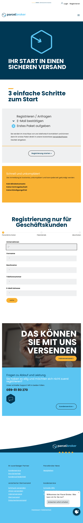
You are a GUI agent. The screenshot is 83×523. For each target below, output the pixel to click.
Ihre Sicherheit (14, 473)
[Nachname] (41, 270)
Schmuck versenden (17, 488)
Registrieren (75, 3)
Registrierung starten (41, 153)
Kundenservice (65, 406)
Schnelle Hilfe (49, 488)
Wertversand (14, 497)
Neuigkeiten (48, 470)
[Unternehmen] (41, 247)
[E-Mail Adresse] (41, 293)
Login (64, 3)
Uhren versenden (15, 491)
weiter (12, 300)
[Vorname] (41, 258)
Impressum (36, 510)
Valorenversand (65, 358)
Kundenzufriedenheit (17, 477)
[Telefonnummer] (41, 282)
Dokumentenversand (17, 500)
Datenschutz (46, 510)
